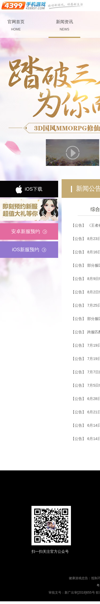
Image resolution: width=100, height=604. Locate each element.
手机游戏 (42, 5)
